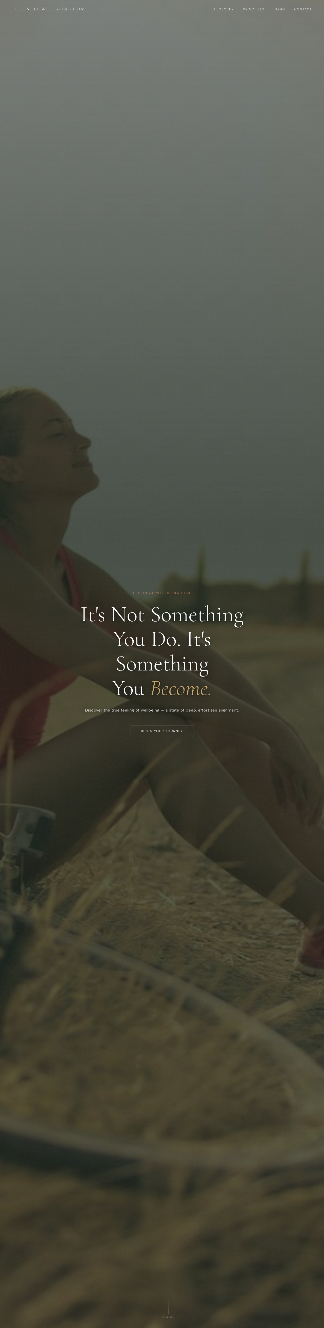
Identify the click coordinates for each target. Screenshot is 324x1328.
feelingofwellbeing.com (48, 9)
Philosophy (222, 9)
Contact (303, 9)
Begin (279, 9)
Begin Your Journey (162, 737)
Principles (254, 9)
